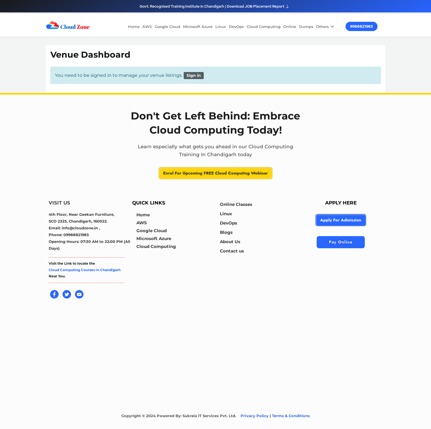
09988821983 (76, 234)
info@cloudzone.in (80, 228)
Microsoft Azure (198, 26)
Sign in (193, 75)
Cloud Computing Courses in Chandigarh (85, 270)
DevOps (236, 26)
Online (290, 26)
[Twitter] (67, 294)
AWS (148, 26)
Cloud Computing (264, 26)
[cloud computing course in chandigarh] (68, 25)
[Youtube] (79, 294)
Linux (221, 26)
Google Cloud (168, 26)
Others (325, 26)
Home (134, 26)
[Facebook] (54, 294)
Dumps (306, 26)
